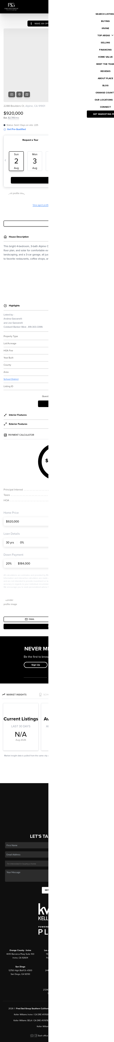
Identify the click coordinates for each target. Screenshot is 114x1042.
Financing (57, 788)
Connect (57, 801)
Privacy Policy (69, 1038)
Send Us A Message (57, 867)
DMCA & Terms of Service (89, 1038)
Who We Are (57, 797)
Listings (57, 775)
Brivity (15, 1038)
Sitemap (107, 1038)
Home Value (57, 793)
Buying (57, 780)
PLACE (55, 986)
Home (57, 771)
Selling (57, 784)
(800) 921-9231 (57, 916)
